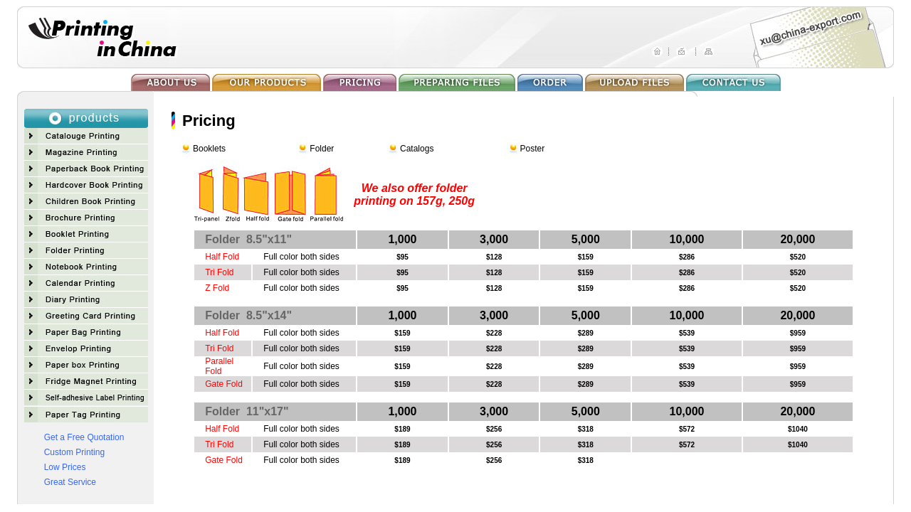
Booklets (209, 149)
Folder (322, 149)
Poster (532, 149)
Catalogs (416, 149)
